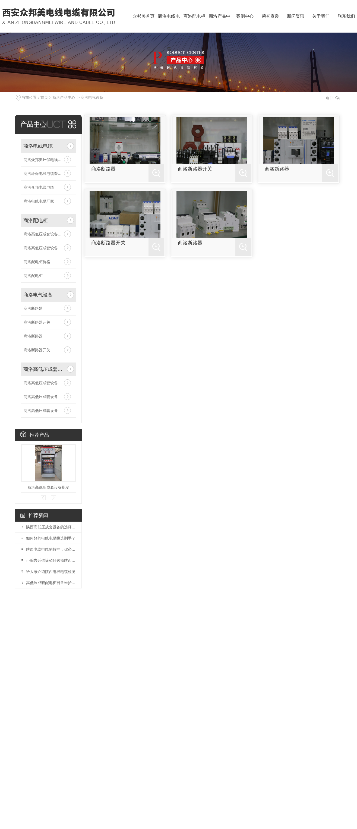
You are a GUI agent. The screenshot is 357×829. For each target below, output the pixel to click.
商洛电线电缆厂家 (39, 201)
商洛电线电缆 (169, 23)
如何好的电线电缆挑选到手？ (50, 538)
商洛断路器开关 (37, 322)
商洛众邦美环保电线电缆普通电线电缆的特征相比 (48, 159)
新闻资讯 (295, 16)
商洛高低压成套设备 (41, 248)
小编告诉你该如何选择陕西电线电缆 (51, 560)
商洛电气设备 (92, 97)
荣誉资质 (270, 16)
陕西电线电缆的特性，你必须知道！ (51, 549)
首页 (44, 97)
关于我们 (321, 16)
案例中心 (245, 16)
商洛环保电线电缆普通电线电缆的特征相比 (48, 173)
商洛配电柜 (194, 16)
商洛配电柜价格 (37, 262)
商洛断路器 (33, 308)
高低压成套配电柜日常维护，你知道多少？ (51, 583)
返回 (333, 97)
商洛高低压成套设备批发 (44, 234)
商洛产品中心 (219, 23)
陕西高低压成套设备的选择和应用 (51, 527)
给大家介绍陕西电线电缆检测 (50, 571)
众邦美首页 (143, 16)
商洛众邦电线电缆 (39, 187)
